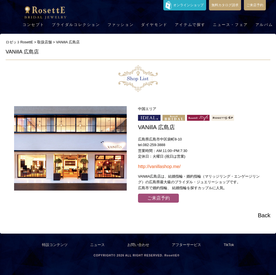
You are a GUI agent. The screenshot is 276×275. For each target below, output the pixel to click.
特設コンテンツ (55, 245)
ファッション (121, 25)
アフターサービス (186, 245)
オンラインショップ (188, 5)
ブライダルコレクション (76, 25)
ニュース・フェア (230, 25)
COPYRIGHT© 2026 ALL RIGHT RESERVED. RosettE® (137, 255)
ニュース (97, 245)
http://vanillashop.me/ (159, 166)
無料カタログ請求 (225, 5)
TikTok (229, 245)
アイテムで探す (190, 25)
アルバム (264, 25)
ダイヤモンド (154, 25)
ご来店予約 (254, 5)
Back (264, 215)
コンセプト (33, 25)
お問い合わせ (138, 245)
